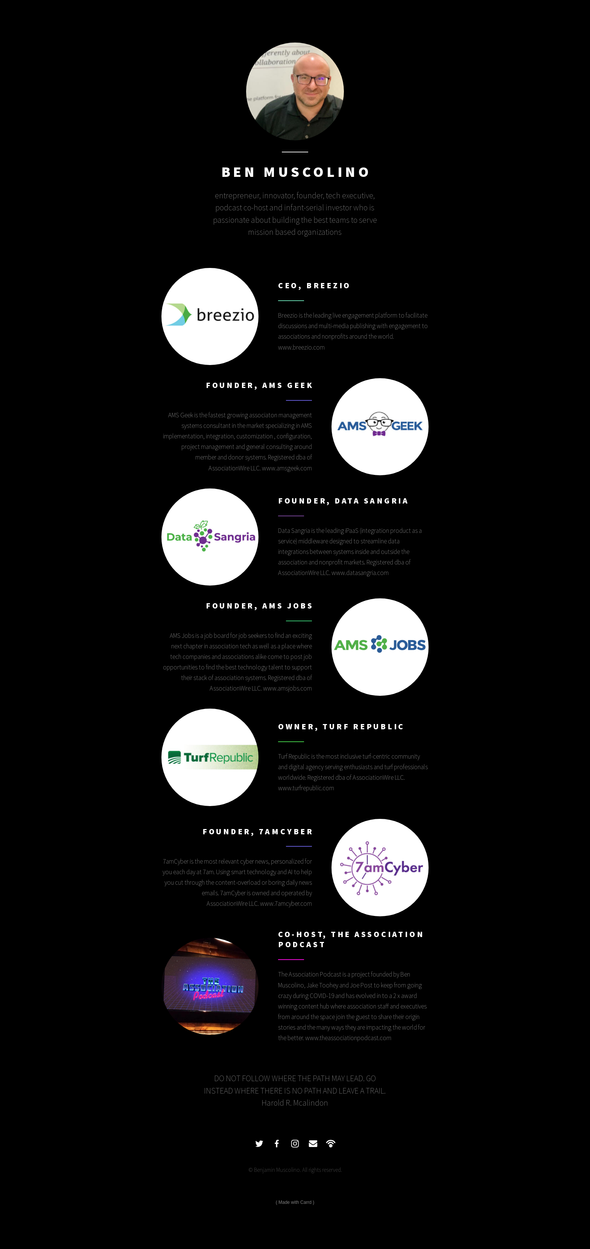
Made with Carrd (295, 1202)
